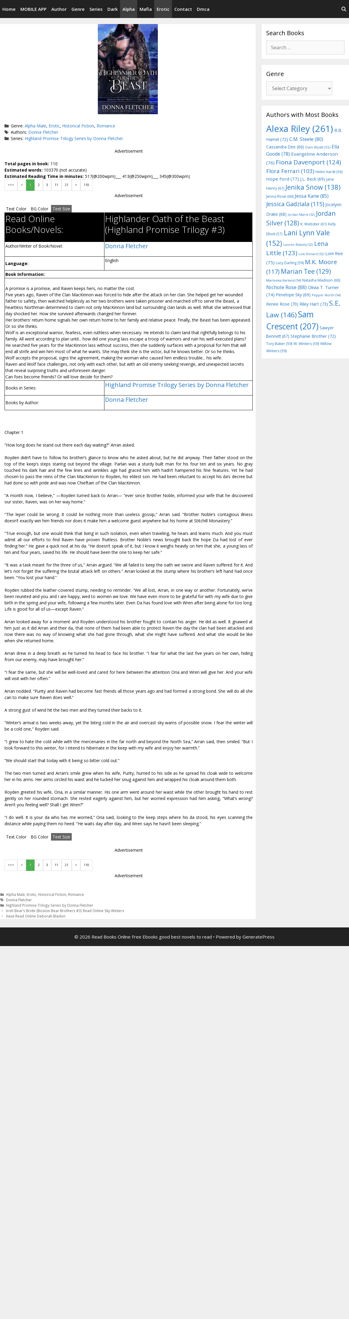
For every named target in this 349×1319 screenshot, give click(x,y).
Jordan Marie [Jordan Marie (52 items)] (301, 214)
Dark (112, 9)
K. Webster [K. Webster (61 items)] (313, 224)
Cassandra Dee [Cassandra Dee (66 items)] (285, 147)
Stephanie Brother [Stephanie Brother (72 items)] (313, 336)
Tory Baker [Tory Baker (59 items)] (279, 343)
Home (9, 9)
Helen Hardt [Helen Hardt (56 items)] (329, 171)
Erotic (163, 9)
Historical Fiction (78, 126)
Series (96, 9)
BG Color (39, 209)
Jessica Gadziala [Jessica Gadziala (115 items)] (295, 204)
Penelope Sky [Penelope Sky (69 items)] (293, 295)
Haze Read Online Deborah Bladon (35, 916)
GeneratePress (258, 937)
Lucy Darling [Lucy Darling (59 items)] (290, 262)
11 (56, 185)
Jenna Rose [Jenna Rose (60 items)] (279, 196)
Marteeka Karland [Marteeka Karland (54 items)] (283, 280)
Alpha (128, 9)
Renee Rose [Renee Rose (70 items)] (282, 304)
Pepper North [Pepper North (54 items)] (326, 295)
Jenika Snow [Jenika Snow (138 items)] (313, 187)
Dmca (203, 9)
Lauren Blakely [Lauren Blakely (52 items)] (298, 245)
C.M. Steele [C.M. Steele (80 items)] (306, 139)
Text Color (16, 209)
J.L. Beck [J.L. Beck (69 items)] (312, 179)
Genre (78, 9)
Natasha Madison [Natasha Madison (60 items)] (321, 280)
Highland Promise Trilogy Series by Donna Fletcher (74, 138)
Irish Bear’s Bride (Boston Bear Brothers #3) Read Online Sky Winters (65, 910)
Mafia (146, 9)
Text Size (61, 209)
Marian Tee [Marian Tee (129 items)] (306, 271)
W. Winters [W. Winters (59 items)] (306, 343)
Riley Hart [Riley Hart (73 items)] (313, 304)
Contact (183, 9)
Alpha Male (35, 126)
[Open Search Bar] (343, 9)
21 (66, 185)
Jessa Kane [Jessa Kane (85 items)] (312, 196)
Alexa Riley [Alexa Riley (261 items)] (299, 129)
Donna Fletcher (43, 132)
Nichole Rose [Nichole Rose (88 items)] (286, 287)
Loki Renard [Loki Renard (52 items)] (311, 254)
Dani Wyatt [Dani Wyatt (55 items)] (317, 147)
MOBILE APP (33, 9)
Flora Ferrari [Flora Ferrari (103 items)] (290, 171)
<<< (11, 185)
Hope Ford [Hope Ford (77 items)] (282, 179)
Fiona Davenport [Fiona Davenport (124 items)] (308, 162)
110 (86, 185)
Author (59, 9)
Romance (106, 126)
